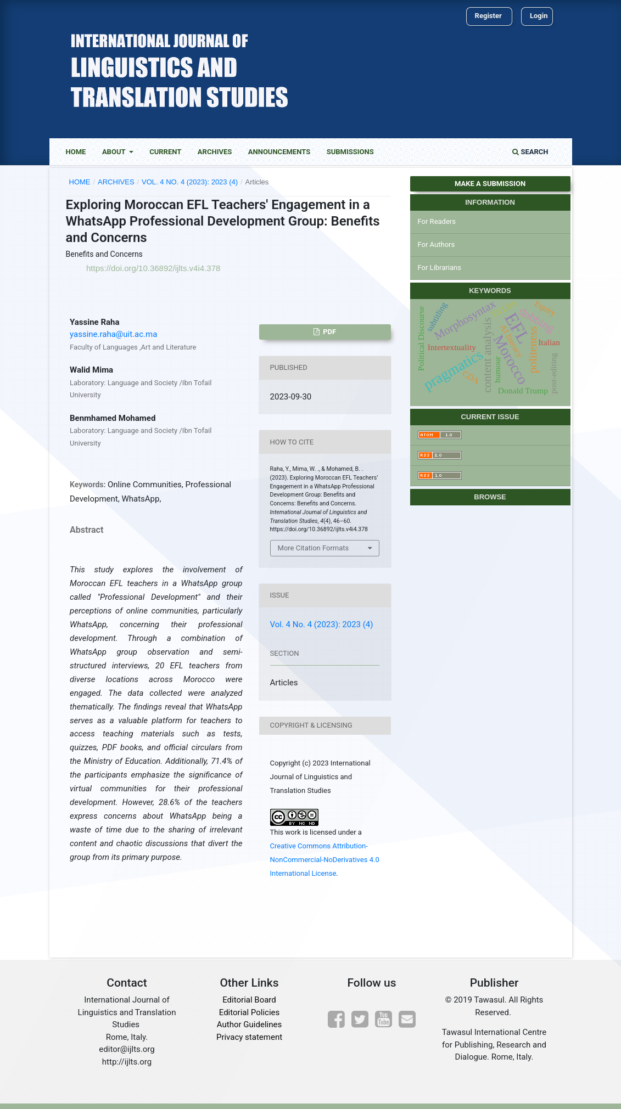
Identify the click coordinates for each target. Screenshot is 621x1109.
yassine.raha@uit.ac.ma (113, 334)
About (114, 152)
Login (539, 16)
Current (165, 152)
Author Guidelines (249, 1024)
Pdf (328, 332)
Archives (215, 152)
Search (530, 152)
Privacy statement (249, 1037)
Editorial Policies (249, 1012)
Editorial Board (249, 1000)
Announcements (279, 152)
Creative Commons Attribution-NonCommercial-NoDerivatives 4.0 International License (324, 859)
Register (488, 16)
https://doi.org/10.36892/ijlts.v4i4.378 (153, 268)
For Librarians (439, 267)
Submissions (350, 152)
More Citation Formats (313, 548)
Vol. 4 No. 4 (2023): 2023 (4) (190, 182)
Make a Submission (490, 183)
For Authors (436, 244)
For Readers (437, 221)
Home (76, 152)
